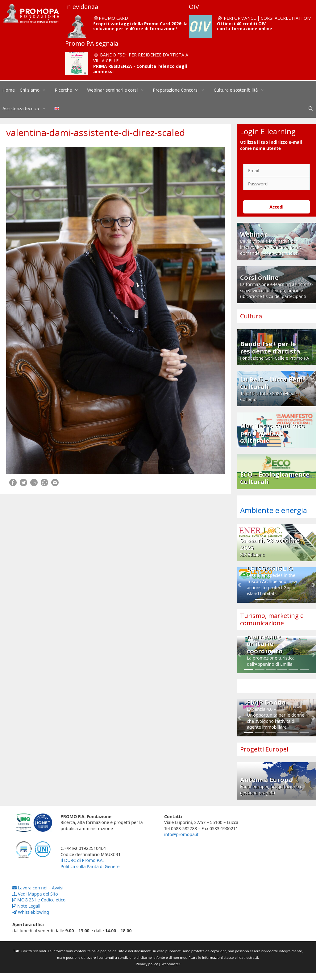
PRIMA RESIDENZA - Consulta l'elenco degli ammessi (140, 68)
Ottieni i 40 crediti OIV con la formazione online (244, 26)
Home (8, 90)
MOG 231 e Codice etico (38, 900)
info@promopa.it (181, 834)
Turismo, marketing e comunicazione (272, 619)
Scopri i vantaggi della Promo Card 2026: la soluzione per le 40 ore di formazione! (140, 26)
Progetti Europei (264, 749)
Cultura (251, 316)
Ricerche (70, 90)
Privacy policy (147, 964)
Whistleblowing (30, 912)
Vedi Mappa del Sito (35, 894)
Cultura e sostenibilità (242, 90)
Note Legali (26, 906)
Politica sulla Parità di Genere (89, 866)
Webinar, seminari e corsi (118, 90)
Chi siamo (36, 90)
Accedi (276, 207)
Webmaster (170, 964)
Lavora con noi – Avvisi (37, 888)
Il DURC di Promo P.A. (82, 860)
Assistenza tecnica (27, 108)
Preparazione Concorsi (182, 90)
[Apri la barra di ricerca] (311, 108)
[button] (239, 585)
